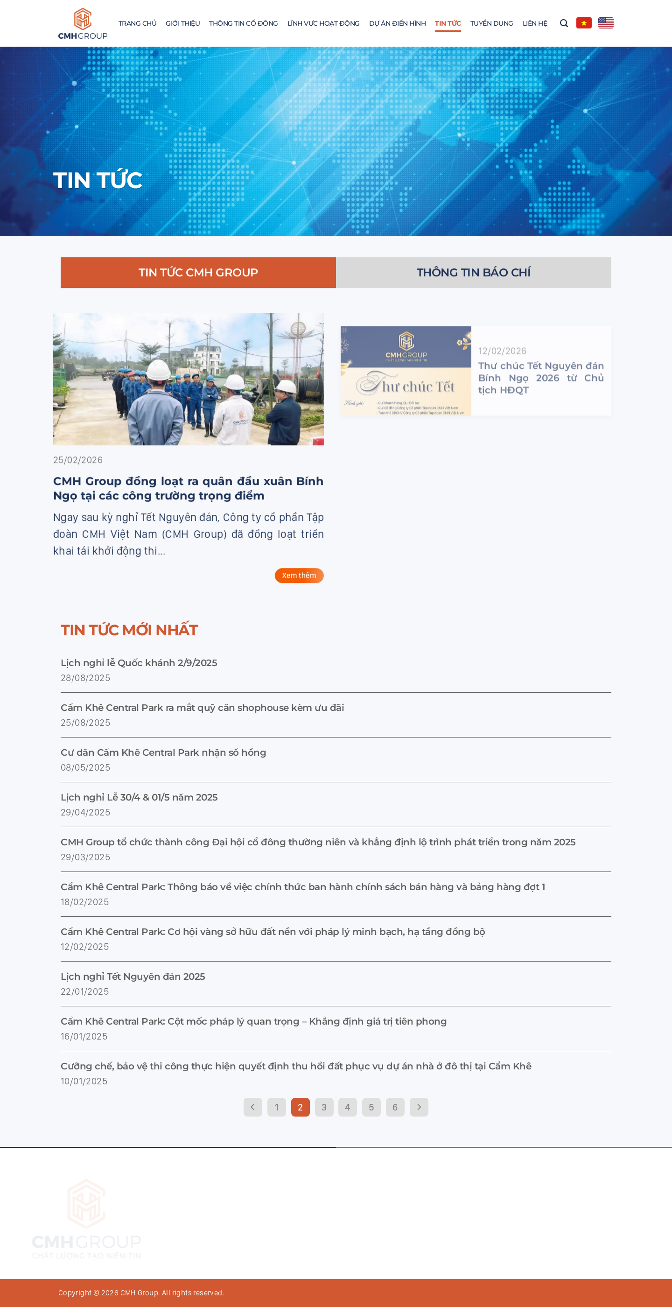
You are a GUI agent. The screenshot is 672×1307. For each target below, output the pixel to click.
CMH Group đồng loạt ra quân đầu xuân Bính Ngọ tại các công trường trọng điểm (179, 497)
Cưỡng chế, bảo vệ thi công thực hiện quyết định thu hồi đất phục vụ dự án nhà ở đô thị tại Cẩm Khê (296, 1066)
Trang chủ (138, 23)
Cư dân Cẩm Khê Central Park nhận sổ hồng (163, 752)
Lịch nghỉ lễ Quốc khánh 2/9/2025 (139, 662)
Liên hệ (535, 23)
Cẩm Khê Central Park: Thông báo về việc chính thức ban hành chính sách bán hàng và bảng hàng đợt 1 (303, 886)
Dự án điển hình (397, 23)
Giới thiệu (183, 23)
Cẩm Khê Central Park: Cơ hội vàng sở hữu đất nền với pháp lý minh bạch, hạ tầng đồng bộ (273, 931)
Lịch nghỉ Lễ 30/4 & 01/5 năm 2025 (139, 797)
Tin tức (448, 23)
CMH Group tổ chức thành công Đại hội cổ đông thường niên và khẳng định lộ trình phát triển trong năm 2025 (318, 842)
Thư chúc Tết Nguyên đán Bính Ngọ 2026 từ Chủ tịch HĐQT (541, 398)
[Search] (564, 23)
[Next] (419, 1107)
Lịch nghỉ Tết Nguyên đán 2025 (133, 976)
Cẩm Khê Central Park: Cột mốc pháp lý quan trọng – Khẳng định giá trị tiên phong (254, 1021)
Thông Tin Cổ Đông (243, 23)
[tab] (198, 281)
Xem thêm (290, 584)
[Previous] (253, 1107)
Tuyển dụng (491, 23)
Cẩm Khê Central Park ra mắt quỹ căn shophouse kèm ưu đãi (202, 707)
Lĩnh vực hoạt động (323, 23)
